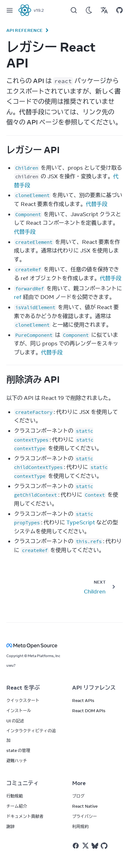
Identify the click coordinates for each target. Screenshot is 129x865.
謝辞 (10, 826)
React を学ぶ (23, 687)
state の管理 (18, 750)
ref (18, 297)
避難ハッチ (16, 760)
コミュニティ (22, 783)
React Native (85, 806)
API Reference (24, 30)
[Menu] (9, 10)
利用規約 (80, 826)
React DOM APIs (88, 710)
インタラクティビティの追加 (31, 735)
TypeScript (80, 522)
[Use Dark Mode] (89, 10)
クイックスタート (22, 700)
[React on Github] (105, 846)
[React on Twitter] (85, 845)
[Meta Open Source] (64, 645)
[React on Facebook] (75, 845)
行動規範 (14, 795)
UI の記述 (15, 720)
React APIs (83, 700)
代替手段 (96, 204)
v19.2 (39, 10)
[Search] (73, 10)
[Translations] (104, 10)
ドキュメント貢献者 (25, 816)
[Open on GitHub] (119, 10)
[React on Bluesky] (95, 845)
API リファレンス (94, 687)
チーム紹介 (16, 806)
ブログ (78, 795)
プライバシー (84, 816)
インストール (18, 710)
